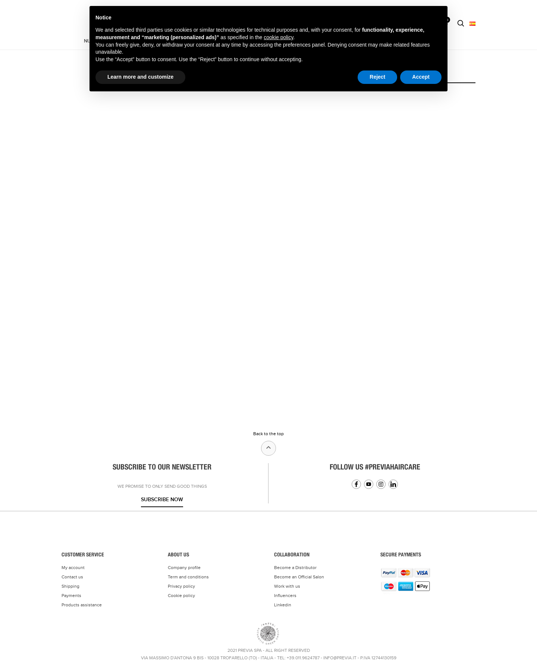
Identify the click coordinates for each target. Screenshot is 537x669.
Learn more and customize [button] (140, 77)
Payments (71, 595)
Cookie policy (181, 595)
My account (73, 567)
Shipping (70, 586)
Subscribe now (162, 499)
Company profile (184, 567)
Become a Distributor (295, 567)
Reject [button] (377, 77)
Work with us (287, 586)
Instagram (381, 484)
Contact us (72, 577)
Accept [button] (421, 77)
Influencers (285, 595)
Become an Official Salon (299, 577)
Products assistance (82, 604)
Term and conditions (188, 577)
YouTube (368, 484)
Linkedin (393, 484)
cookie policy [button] (278, 37)
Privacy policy (181, 586)
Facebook (356, 484)
